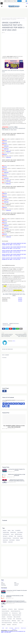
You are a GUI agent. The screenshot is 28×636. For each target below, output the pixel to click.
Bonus (13, 530)
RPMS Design (14, 620)
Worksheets (9, 624)
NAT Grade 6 (11, 536)
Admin (4, 32)
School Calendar (12, 540)
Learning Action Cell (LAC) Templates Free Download (16, 470)
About (15, 582)
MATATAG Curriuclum (18, 534)
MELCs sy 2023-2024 (17, 616)
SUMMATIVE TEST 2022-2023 (14, 323)
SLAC (22, 620)
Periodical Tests (19, 536)
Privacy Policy (3, 585)
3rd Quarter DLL (4, 609)
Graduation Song (13, 532)
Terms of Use (16, 583)
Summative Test (7, 18)
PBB (15, 536)
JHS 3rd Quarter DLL (6, 534)
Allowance (4, 530)
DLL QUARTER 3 (17, 530)
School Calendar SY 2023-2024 (7, 622)
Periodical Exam (18, 618)
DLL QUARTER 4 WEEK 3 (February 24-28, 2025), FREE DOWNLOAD (14, 426)
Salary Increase (5, 540)
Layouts (12, 534)
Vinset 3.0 (20, 622)
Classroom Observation (5, 611)
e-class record (14, 624)
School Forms (15, 622)
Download (20, 297)
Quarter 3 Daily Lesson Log (6, 620)
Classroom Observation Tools (15, 611)
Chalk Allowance (21, 609)
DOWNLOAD (4, 140)
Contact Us (16, 585)
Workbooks (18, 540)
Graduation (3, 616)
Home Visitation (20, 532)
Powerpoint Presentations (7, 538)
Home (3, 18)
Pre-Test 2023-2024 (16, 538)
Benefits (9, 530)
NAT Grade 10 (5, 536)
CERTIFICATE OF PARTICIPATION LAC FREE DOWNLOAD (16, 475)
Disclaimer (3, 583)
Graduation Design (6, 532)
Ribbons (21, 538)
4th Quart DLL (10, 609)
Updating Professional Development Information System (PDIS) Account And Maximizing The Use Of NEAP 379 (16, 480)
